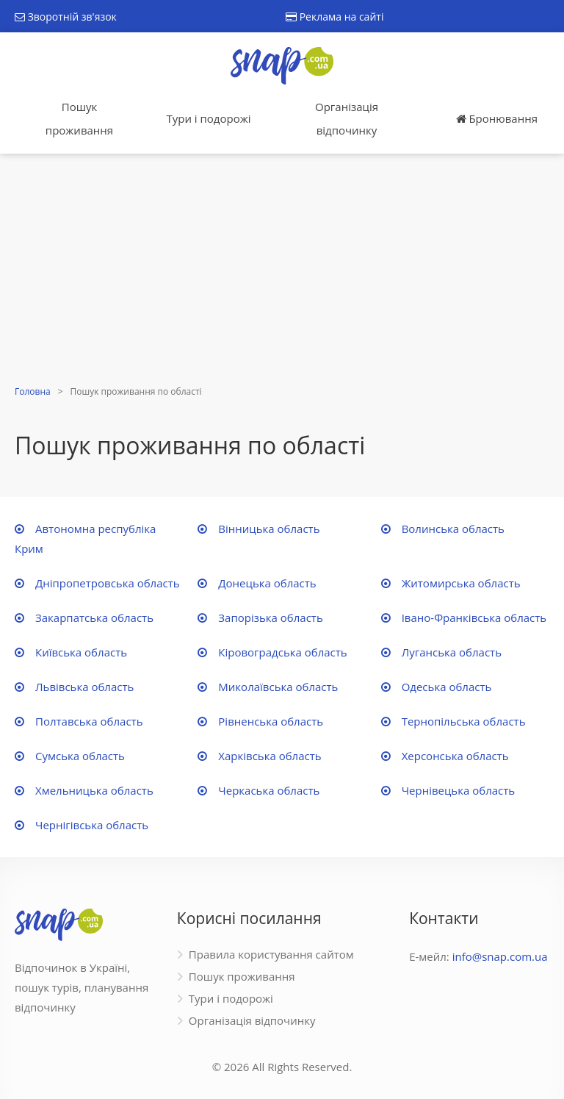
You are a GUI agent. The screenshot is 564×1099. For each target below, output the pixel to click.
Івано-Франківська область (474, 617)
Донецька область (267, 583)
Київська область (81, 652)
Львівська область (84, 686)
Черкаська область (268, 790)
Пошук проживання (79, 118)
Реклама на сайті (334, 17)
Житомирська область (461, 583)
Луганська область (452, 652)
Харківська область (269, 755)
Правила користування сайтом (271, 954)
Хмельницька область (94, 790)
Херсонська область (455, 755)
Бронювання (497, 118)
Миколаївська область (278, 686)
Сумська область (80, 755)
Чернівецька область (459, 790)
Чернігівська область (91, 824)
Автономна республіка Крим (85, 538)
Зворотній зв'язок (66, 17)
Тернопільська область (464, 721)
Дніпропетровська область (107, 583)
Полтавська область (89, 721)
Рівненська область (270, 721)
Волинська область (453, 528)
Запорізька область (270, 617)
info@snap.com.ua (500, 956)
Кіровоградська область (282, 652)
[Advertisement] (282, 271)
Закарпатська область (94, 617)
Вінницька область (268, 528)
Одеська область (447, 686)
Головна (33, 391)
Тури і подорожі (208, 118)
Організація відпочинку (346, 118)
